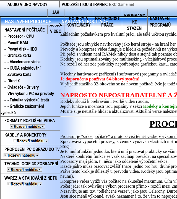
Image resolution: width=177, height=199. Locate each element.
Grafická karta (19, 55)
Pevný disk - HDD (22, 49)
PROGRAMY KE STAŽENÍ (134, 21)
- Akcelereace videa (23, 61)
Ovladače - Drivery (23, 87)
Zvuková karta (19, 74)
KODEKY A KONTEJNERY (78, 21)
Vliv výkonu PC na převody (30, 93)
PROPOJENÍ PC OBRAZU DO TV (30, 152)
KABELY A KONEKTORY (30, 138)
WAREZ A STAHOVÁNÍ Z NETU (29, 181)
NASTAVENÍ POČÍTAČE (28, 21)
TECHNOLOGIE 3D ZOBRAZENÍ (29, 166)
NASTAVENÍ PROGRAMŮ (160, 21)
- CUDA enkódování (24, 68)
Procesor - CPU (20, 36)
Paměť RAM (17, 42)
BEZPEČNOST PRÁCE (107, 21)
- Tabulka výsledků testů (28, 99)
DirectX (13, 80)
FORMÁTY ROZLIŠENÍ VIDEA (29, 123)
